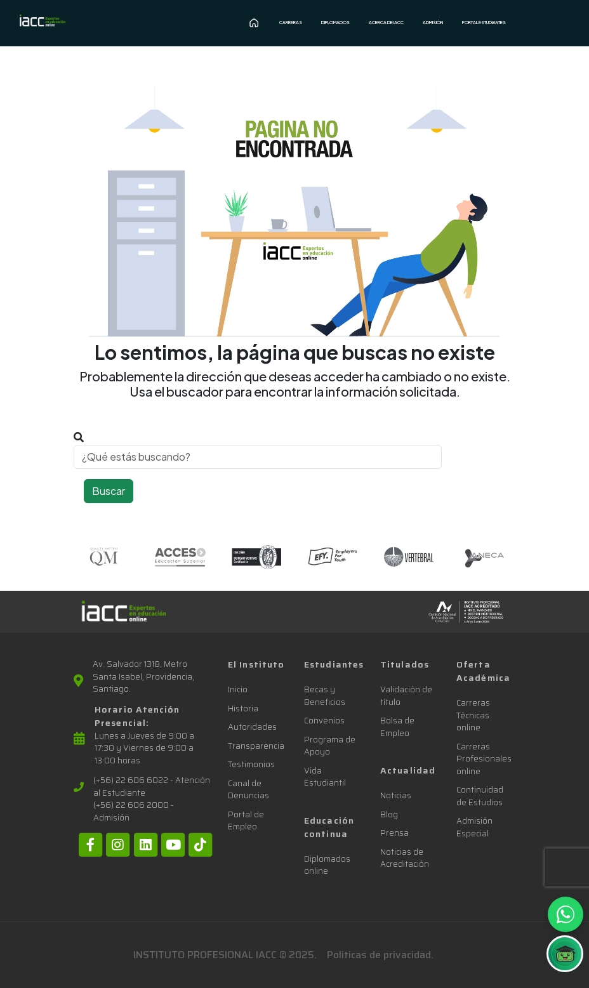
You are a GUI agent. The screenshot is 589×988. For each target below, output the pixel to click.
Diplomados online (327, 865)
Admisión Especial (474, 827)
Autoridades (252, 727)
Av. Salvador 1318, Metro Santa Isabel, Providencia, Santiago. (143, 676)
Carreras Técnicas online (473, 715)
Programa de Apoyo (329, 746)
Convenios (324, 720)
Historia (243, 708)
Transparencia (256, 746)
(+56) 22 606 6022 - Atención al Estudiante (151, 786)
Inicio (238, 689)
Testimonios (251, 764)
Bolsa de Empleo (397, 727)
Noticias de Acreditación (404, 858)
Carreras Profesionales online (484, 759)
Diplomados (335, 22)
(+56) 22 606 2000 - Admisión (133, 811)
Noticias (395, 795)
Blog (389, 814)
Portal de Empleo (246, 821)
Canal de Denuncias (248, 790)
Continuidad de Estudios (479, 796)
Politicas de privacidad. (380, 955)
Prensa (394, 833)
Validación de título (406, 696)
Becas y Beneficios (324, 696)
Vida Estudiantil (325, 777)
